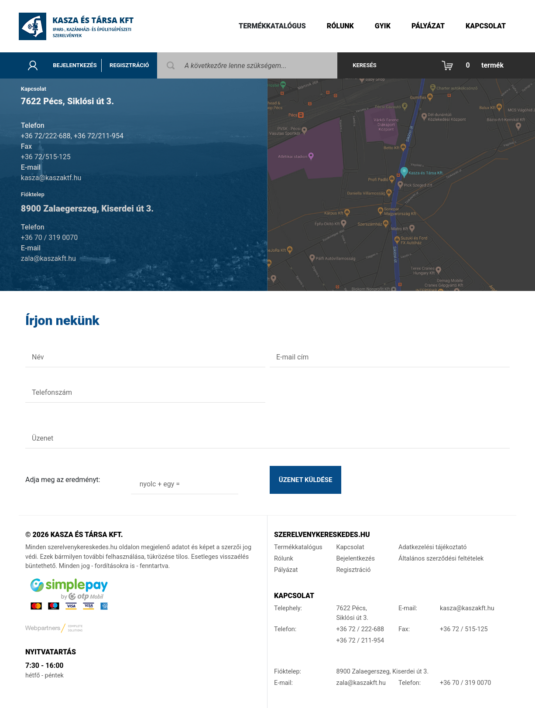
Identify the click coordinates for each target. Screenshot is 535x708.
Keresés (365, 65)
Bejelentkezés (74, 65)
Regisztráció (129, 65)
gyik (383, 26)
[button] (474, 65)
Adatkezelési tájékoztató (432, 547)
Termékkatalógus (272, 26)
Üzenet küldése (306, 480)
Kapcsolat (486, 26)
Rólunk (340, 26)
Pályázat (428, 26)
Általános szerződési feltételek (441, 558)
